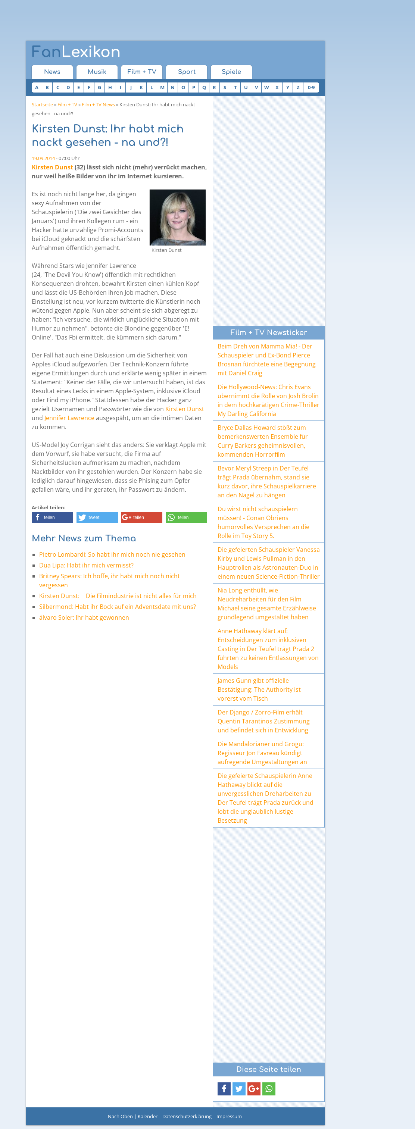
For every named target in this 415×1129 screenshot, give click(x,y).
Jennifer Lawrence (69, 418)
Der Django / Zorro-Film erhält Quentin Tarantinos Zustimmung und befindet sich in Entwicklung (264, 721)
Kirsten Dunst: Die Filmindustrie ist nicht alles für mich (120, 596)
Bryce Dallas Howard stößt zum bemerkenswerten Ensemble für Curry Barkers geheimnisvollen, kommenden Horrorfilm (263, 441)
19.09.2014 (43, 158)
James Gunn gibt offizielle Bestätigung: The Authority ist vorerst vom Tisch (259, 689)
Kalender (147, 1116)
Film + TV (142, 72)
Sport (187, 72)
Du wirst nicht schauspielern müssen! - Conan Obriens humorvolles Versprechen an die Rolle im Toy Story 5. (263, 522)
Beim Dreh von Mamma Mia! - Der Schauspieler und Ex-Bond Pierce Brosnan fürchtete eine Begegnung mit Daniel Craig (267, 359)
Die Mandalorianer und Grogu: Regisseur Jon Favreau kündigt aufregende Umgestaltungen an (262, 753)
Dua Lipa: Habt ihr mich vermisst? (86, 565)
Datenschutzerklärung (187, 1116)
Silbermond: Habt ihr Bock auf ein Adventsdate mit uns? (117, 607)
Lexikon (76, 52)
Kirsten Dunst (52, 167)
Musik (97, 72)
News (52, 72)
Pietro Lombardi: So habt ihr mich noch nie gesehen (112, 554)
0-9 (311, 87)
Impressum (229, 1116)
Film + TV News (98, 104)
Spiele (231, 72)
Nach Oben (120, 1116)
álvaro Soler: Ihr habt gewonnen (84, 617)
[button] (52, 517)
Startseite (42, 104)
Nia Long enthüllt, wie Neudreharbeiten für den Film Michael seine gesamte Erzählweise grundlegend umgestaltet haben (267, 603)
